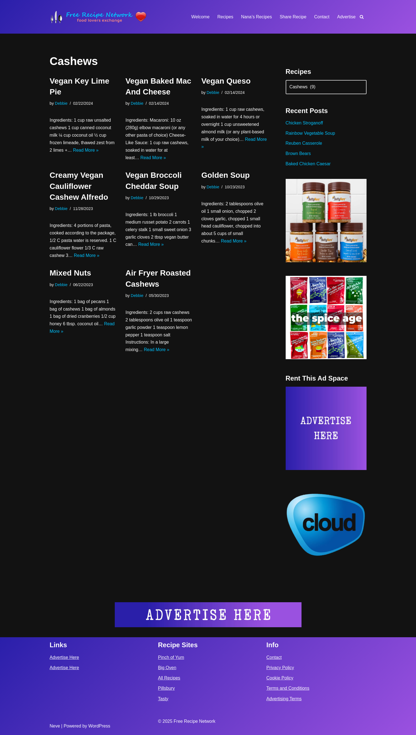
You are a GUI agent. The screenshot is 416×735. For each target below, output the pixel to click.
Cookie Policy (279, 678)
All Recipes (169, 678)
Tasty (163, 698)
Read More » (86, 150)
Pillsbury (166, 688)
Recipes (224, 16)
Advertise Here (64, 657)
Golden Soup (225, 176)
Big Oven (167, 668)
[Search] (362, 17)
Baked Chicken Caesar (308, 164)
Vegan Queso (225, 81)
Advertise (346, 16)
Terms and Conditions (288, 688)
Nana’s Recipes (255, 16)
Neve (55, 726)
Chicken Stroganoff (304, 123)
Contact (321, 16)
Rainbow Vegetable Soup (311, 133)
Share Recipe (292, 16)
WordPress (99, 726)
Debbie (61, 103)
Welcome (199, 16)
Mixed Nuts (70, 274)
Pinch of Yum (171, 657)
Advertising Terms (284, 698)
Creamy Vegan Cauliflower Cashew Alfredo (79, 187)
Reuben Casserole (304, 144)
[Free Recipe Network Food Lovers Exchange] (98, 17)
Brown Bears (298, 154)
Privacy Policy (280, 668)
